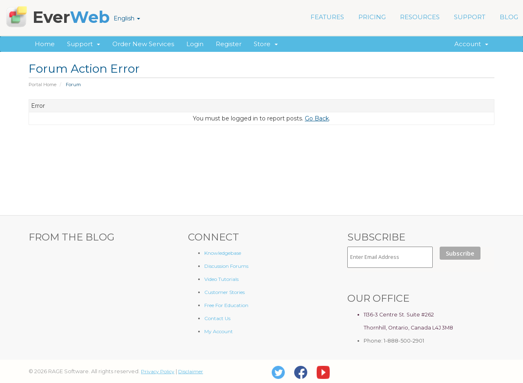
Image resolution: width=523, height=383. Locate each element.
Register (228, 44)
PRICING (372, 17)
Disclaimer (190, 371)
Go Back (317, 118)
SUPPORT (469, 17)
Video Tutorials (221, 279)
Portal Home (42, 84)
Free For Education (226, 305)
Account (471, 44)
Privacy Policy (157, 371)
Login (194, 44)
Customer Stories (224, 292)
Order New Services (143, 44)
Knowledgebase (222, 253)
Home (45, 44)
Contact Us (217, 318)
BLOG (509, 17)
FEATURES (327, 17)
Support (83, 44)
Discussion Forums (226, 266)
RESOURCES (420, 17)
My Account (218, 331)
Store (266, 44)
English (127, 18)
